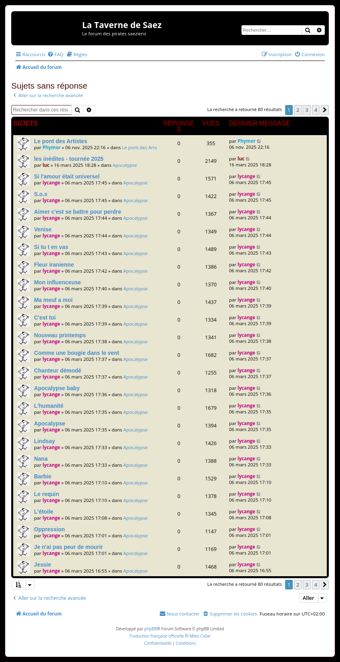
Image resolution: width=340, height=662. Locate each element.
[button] (325, 110)
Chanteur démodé (57, 370)
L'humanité (48, 406)
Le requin (46, 494)
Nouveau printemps (60, 335)
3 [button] (306, 109)
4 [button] (315, 109)
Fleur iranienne (54, 264)
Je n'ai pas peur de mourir (68, 547)
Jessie (42, 564)
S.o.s (40, 194)
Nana (41, 459)
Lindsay (44, 441)
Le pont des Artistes (60, 141)
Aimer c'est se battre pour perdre (77, 212)
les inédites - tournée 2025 (68, 159)
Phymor (51, 147)
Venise (43, 229)
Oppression (49, 529)
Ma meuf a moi (53, 300)
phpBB (150, 629)
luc (45, 165)
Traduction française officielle (156, 636)
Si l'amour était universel (67, 176)
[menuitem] (55, 54)
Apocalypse (125, 165)
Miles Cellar (200, 636)
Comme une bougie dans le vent (76, 353)
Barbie (42, 476)
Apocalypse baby (57, 388)
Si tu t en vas (51, 247)
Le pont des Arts (139, 147)
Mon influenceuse (57, 282)
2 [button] (297, 109)
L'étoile (43, 511)
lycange (51, 183)
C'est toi (45, 317)
